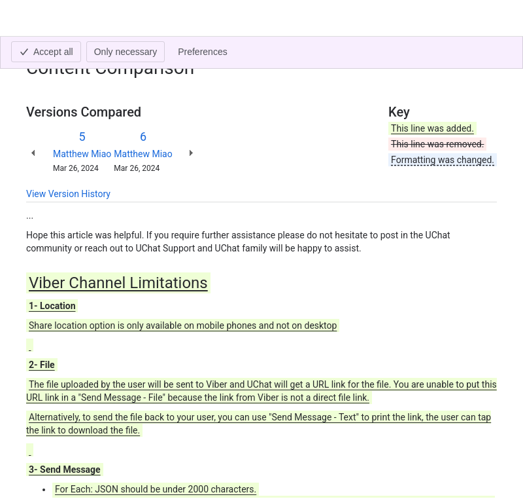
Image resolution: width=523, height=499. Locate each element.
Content (42, 50)
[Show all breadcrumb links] (70, 49)
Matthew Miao (82, 154)
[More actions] (484, 54)
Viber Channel (114, 50)
